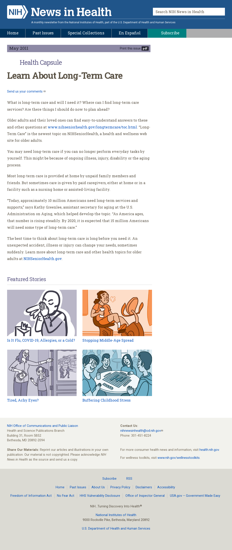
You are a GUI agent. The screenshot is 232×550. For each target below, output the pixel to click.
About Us (98, 487)
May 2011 (18, 48)
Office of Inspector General (145, 496)
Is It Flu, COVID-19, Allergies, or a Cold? (41, 340)
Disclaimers (144, 487)
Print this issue (130, 48)
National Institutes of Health (116, 515)
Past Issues (78, 487)
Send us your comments (25, 91)
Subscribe (107, 478)
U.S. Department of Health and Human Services (116, 528)
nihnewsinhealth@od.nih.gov (140, 431)
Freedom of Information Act (31, 496)
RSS (126, 478)
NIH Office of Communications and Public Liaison (42, 426)
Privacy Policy (120, 487)
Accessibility (166, 487)
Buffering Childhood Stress (106, 400)
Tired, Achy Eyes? (23, 400)
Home (60, 487)
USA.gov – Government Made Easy (195, 496)
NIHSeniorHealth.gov (42, 258)
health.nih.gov (209, 450)
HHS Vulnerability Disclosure (100, 496)
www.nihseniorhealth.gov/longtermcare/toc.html (92, 127)
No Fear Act (65, 496)
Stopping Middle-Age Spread (108, 340)
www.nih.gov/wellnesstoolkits (179, 458)
